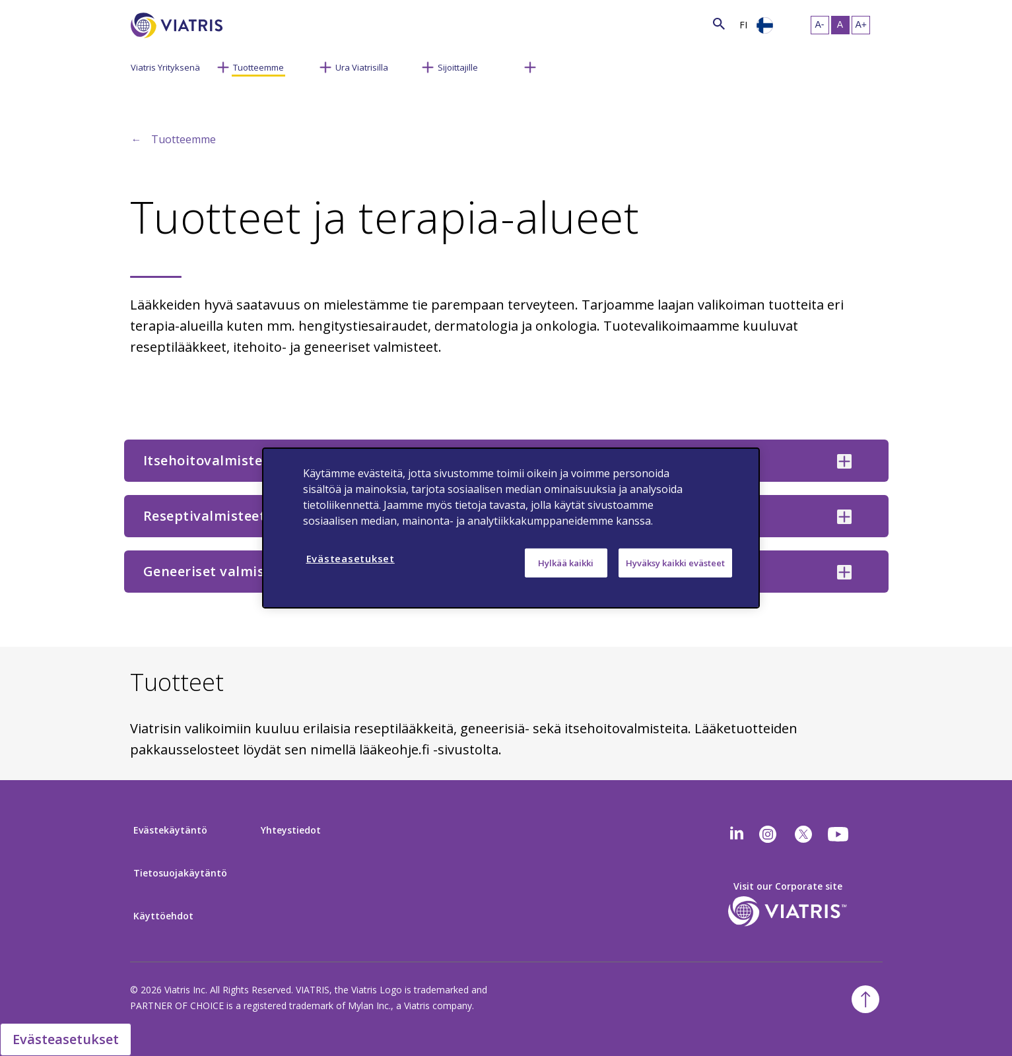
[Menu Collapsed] (223, 66)
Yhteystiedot (291, 830)
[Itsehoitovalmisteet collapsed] (844, 461)
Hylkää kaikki (565, 563)
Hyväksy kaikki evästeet (675, 563)
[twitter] (803, 834)
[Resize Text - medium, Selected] (840, 25)
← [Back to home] (136, 139)
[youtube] (839, 834)
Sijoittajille (458, 67)
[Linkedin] (736, 834)
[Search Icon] (718, 23)
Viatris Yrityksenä (165, 67)
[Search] (246, 23)
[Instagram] (768, 834)
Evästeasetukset (66, 1039)
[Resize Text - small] (820, 25)
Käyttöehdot (163, 915)
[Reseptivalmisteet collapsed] (844, 517)
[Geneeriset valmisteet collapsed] (844, 572)
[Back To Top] (865, 999)
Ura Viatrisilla (361, 67)
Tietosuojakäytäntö (180, 873)
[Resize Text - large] (861, 25)
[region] (511, 528)
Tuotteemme (258, 67)
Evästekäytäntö (170, 830)
